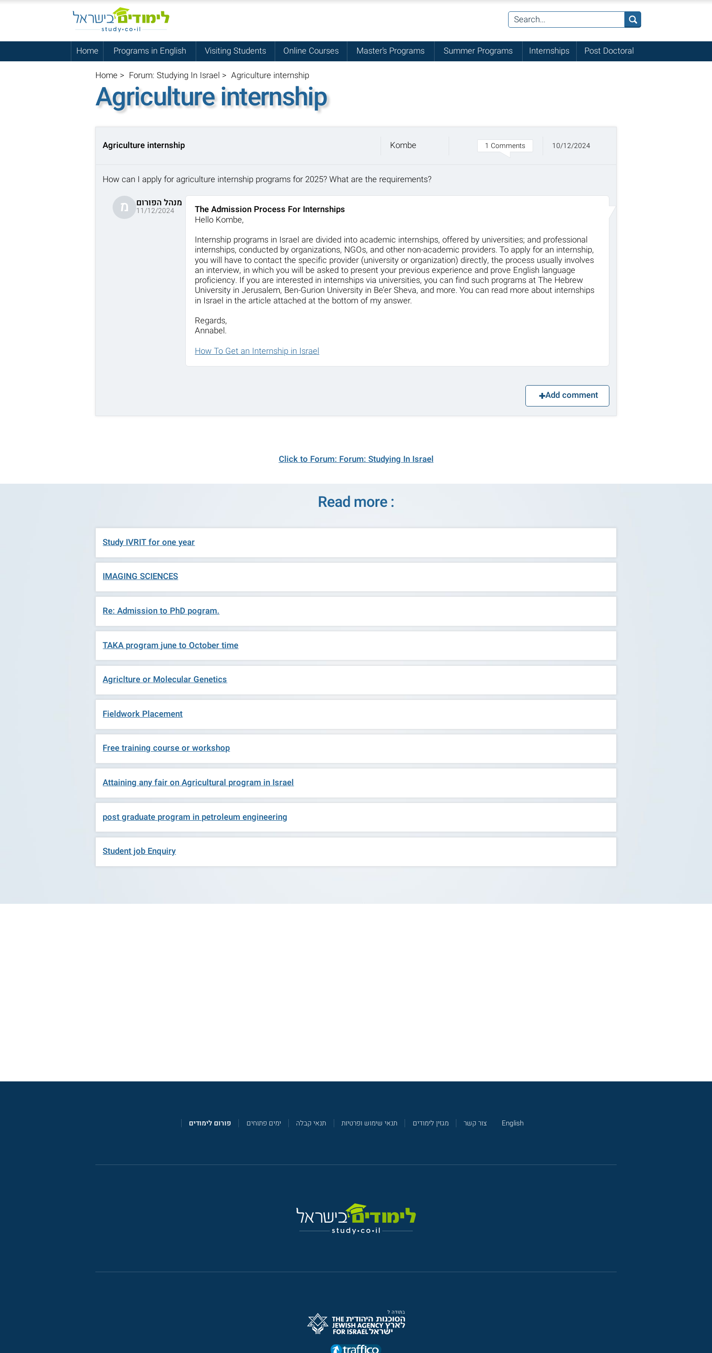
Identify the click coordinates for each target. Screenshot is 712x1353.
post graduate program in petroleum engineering (195, 817)
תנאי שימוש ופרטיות (369, 1123)
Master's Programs (390, 51)
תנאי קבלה (311, 1123)
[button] (356, 145)
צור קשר (475, 1123)
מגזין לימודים (431, 1123)
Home (87, 51)
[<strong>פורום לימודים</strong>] (210, 1123)
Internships (549, 51)
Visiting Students (235, 51)
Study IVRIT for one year (149, 542)
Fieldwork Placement (143, 714)
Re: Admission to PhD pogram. (161, 611)
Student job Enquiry (139, 851)
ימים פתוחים (264, 1123)
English (513, 1123)
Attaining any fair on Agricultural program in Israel (198, 783)
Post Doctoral (609, 51)
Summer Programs (478, 51)
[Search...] (566, 19)
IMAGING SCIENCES (140, 576)
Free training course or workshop (166, 748)
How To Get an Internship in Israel (257, 351)
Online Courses (311, 51)
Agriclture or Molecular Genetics (165, 680)
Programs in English (150, 51)
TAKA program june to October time (170, 645)
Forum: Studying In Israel (174, 75)
